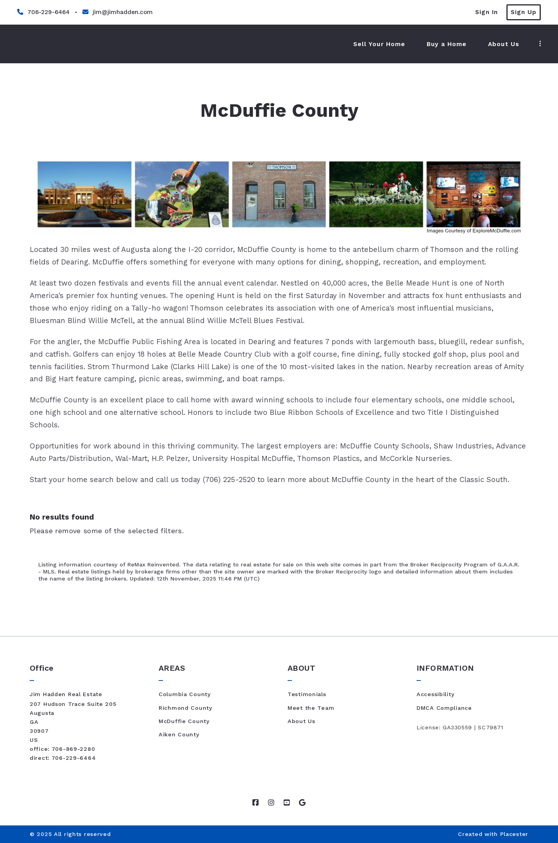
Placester (514, 834)
